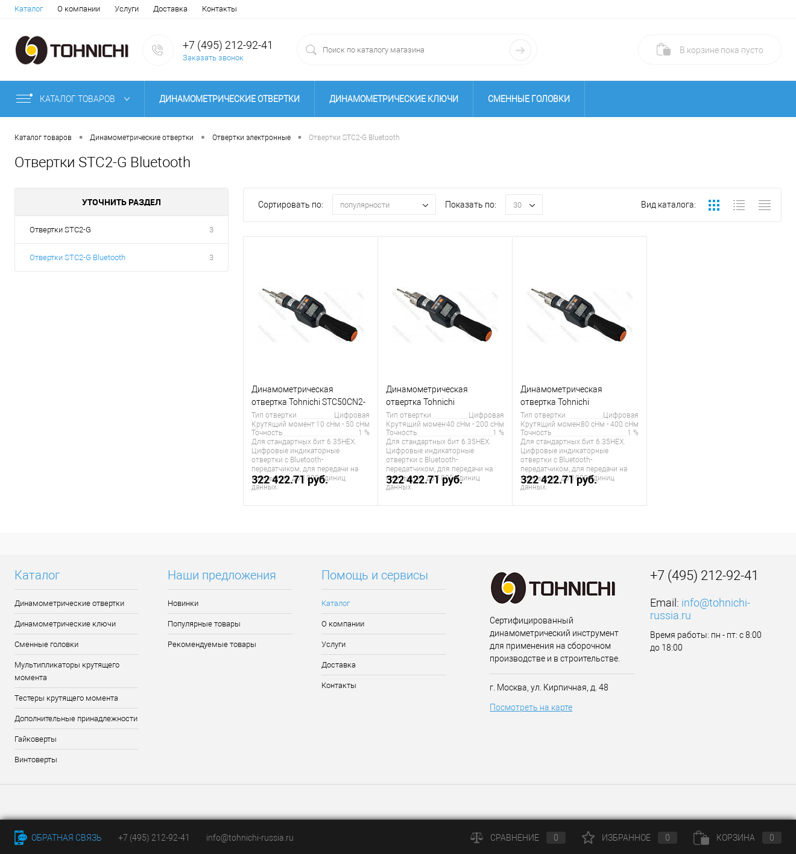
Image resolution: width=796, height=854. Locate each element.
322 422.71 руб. (310, 486)
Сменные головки (529, 99)
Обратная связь (58, 838)
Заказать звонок (213, 57)
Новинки (183, 603)
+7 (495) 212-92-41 (228, 45)
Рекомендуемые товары (212, 644)
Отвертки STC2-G (60, 229)
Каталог (28, 8)
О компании (78, 8)
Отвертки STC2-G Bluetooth (77, 257)
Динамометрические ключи (393, 99)
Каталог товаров (75, 99)
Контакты (219, 8)
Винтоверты (35, 759)
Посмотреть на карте (531, 707)
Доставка (170, 8)
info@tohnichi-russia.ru (250, 838)
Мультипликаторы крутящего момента (66, 671)
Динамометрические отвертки (229, 99)
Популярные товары (204, 623)
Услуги (127, 8)
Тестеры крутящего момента (66, 698)
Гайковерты (35, 739)
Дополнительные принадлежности (75, 718)
